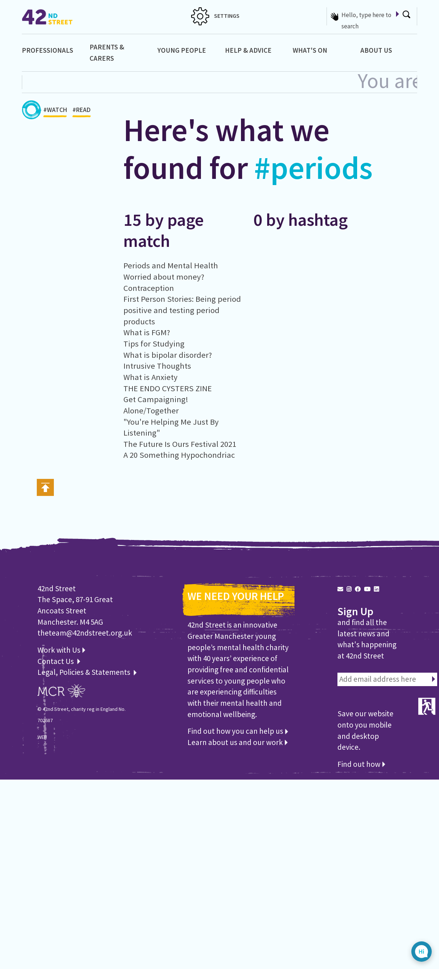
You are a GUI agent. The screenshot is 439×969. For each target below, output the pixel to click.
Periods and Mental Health (170, 265)
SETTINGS (215, 15)
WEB (42, 737)
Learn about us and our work (237, 742)
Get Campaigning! (155, 399)
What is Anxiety (150, 377)
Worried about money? (163, 277)
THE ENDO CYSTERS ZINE (167, 388)
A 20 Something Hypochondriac (179, 455)
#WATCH (55, 112)
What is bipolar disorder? (167, 355)
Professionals (47, 50)
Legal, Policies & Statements (87, 672)
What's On (310, 50)
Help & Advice (248, 50)
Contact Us (56, 661)
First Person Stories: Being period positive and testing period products (182, 310)
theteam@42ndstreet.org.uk (84, 633)
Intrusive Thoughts (157, 366)
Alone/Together (151, 410)
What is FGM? (146, 332)
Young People (181, 50)
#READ (81, 112)
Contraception (148, 288)
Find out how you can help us (237, 731)
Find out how (361, 764)
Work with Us (61, 650)
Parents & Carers (107, 53)
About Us (376, 50)
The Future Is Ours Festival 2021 (179, 444)
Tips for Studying (154, 344)
